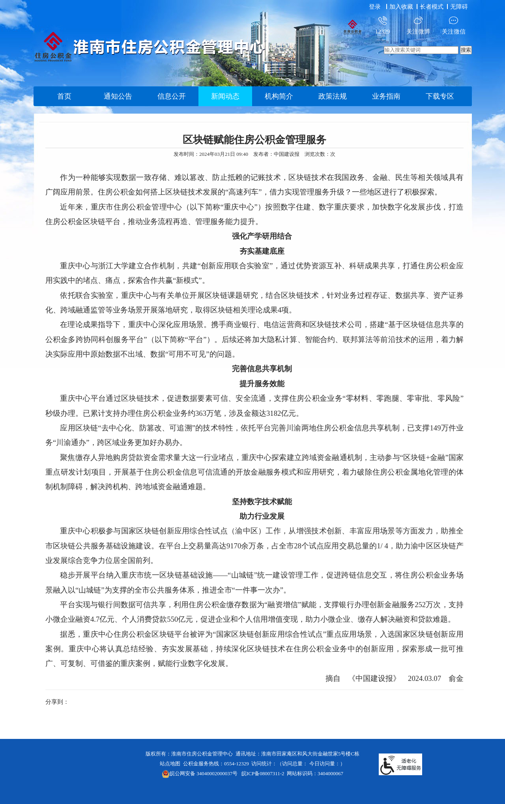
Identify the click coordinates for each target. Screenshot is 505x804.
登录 (375, 7)
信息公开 (171, 96)
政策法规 (332, 96)
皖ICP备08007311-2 (262, 773)
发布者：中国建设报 (276, 154)
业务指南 (386, 96)
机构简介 (279, 96)
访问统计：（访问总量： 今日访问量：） (298, 764)
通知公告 (118, 96)
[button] (432, 7)
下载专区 (440, 96)
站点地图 (170, 764)
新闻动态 (225, 96)
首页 (64, 96)
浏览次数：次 (320, 154)
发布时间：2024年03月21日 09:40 (211, 154)
